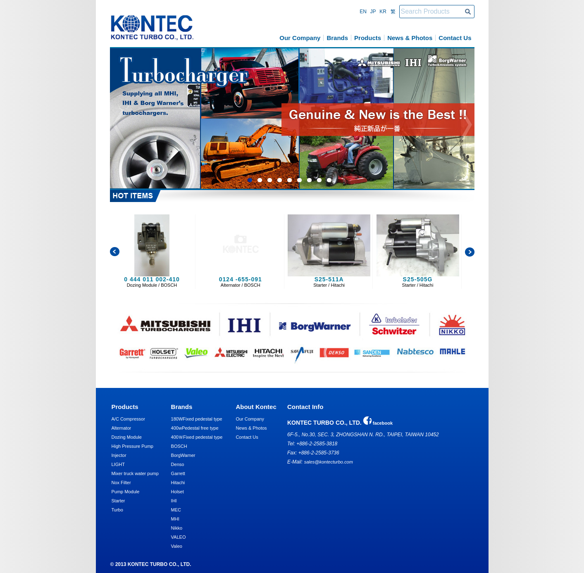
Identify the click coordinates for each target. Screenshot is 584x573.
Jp (373, 11)
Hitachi (178, 482)
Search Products (468, 11)
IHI (174, 500)
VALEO (178, 537)
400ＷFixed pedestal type (197, 437)
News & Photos (409, 38)
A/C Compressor (128, 418)
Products (367, 38)
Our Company (299, 38)
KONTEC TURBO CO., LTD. (152, 27)
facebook (378, 423)
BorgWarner (183, 455)
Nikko (177, 527)
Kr (382, 11)
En (363, 11)
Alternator (121, 428)
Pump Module (126, 491)
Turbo (117, 509)
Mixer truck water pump (135, 473)
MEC (176, 509)
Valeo (176, 546)
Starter (118, 500)
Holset (177, 491)
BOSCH (179, 446)
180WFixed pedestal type (196, 418)
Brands (337, 38)
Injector (119, 455)
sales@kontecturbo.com (328, 461)
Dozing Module (127, 437)
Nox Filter (121, 482)
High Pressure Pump (133, 446)
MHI (175, 518)
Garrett (178, 473)
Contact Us (455, 38)
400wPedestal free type (195, 428)
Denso (177, 464)
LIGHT (118, 464)
